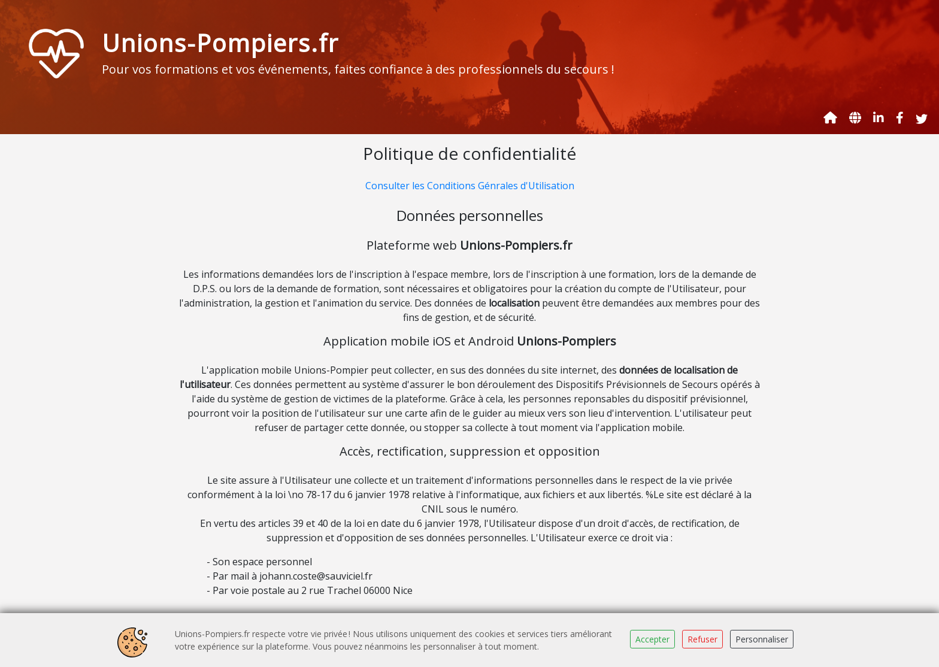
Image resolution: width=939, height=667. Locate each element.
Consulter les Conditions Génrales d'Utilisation (469, 185)
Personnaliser (761, 639)
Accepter (652, 639)
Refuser (702, 639)
